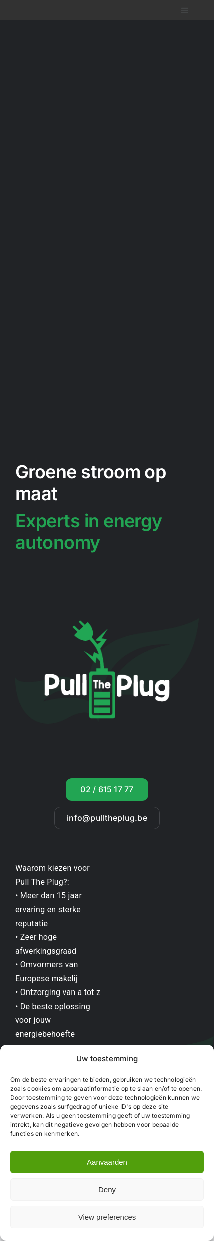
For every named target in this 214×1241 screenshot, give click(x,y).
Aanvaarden (107, 1162)
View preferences (107, 1217)
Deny (107, 1189)
